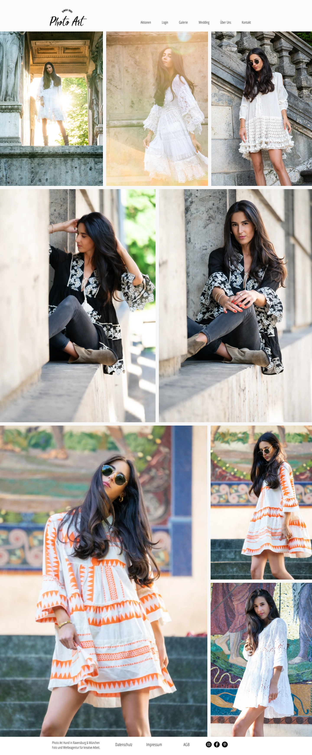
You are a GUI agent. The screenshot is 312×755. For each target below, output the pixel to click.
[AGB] (186, 744)
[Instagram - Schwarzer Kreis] (209, 744)
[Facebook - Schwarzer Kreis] (217, 744)
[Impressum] (154, 744)
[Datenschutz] (123, 744)
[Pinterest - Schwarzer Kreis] (225, 744)
